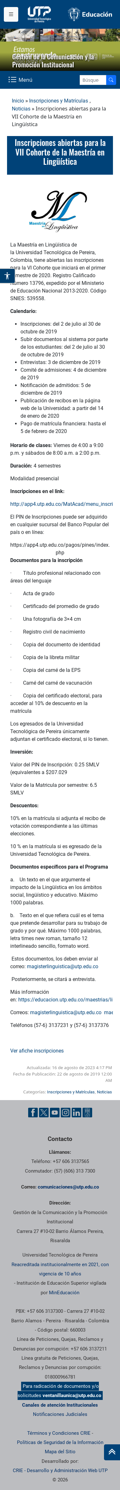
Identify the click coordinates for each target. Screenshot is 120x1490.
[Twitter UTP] (44, 1112)
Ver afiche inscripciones (37, 1051)
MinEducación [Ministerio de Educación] (64, 1293)
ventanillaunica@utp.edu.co (72, 1395)
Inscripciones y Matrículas (58, 101)
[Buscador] (111, 80)
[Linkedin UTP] (76, 1112)
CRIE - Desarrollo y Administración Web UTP (60, 1470)
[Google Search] (93, 80)
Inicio (18, 101)
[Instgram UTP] (65, 1112)
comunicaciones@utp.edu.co (68, 1187)
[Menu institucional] (11, 14)
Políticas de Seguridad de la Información (60, 1442)
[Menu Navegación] (21, 79)
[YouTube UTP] (55, 1112)
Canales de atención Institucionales (60, 1405)
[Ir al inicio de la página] (112, 1452)
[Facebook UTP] (33, 1112)
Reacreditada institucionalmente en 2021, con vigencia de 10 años (60, 1269)
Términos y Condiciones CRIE (59, 1433)
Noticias (21, 109)
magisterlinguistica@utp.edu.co (62, 966)
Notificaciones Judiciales (60, 1414)
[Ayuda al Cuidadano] (87, 1112)
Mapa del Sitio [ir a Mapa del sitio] (60, 1452)
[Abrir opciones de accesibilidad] (7, 276)
